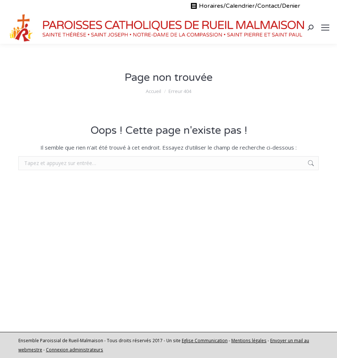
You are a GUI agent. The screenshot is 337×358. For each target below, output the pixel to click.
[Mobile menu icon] (325, 27)
